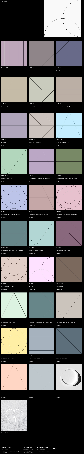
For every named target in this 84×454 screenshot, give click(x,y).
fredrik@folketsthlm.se (28, 452)
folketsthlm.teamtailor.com (43, 451)
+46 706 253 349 (27, 451)
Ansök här (4, 6)
